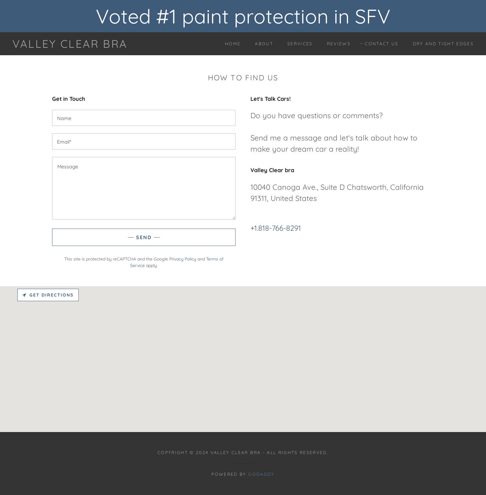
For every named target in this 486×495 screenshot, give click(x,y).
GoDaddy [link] (261, 474)
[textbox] (144, 118)
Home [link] (233, 44)
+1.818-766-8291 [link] (275, 228)
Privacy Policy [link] (182, 259)
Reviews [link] (339, 44)
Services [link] (300, 44)
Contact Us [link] (381, 44)
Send (144, 237)
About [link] (264, 44)
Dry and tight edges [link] (443, 44)
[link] (69, 45)
